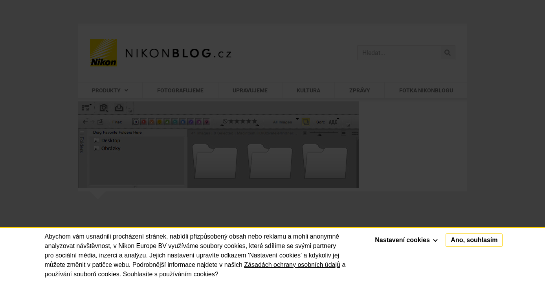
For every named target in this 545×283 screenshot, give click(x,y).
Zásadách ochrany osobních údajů (292, 264)
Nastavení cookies (406, 240)
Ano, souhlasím (474, 240)
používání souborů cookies (82, 274)
